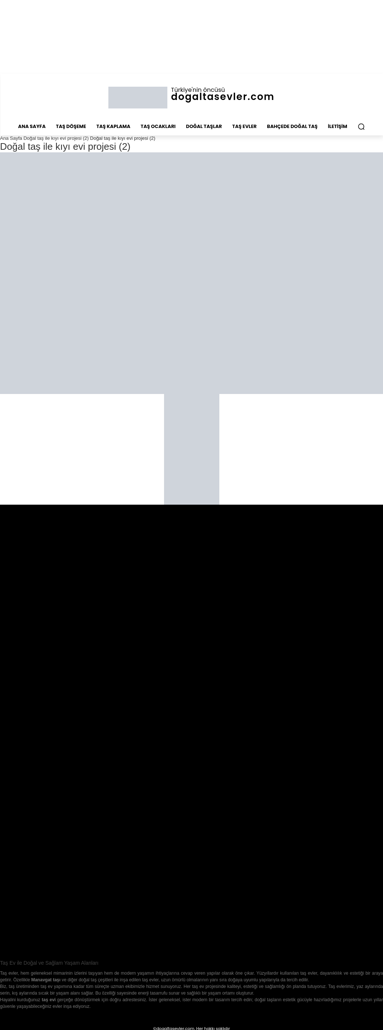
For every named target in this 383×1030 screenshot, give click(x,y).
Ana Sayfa (11, 138)
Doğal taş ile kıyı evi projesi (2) (56, 138)
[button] (361, 126)
